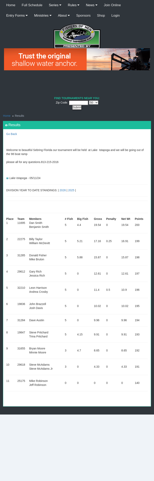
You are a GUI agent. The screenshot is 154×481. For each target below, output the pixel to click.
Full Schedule (32, 5)
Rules (73, 5)
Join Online (112, 5)
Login (115, 15)
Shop (101, 15)
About (64, 15)
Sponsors (83, 15)
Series (55, 5)
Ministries (43, 15)
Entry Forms (17, 15)
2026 (63, 190)
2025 (71, 190)
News (91, 5)
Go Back (11, 134)
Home (10, 5)
